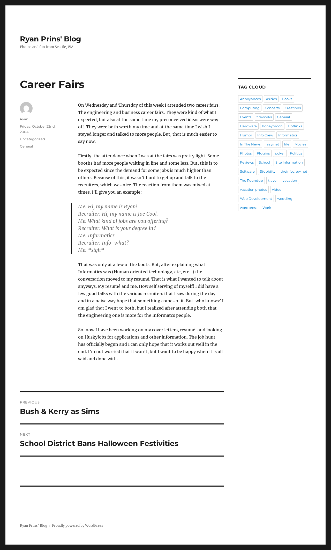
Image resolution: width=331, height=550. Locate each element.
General (26, 146)
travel (272, 180)
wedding (284, 198)
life (286, 144)
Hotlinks (295, 126)
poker (280, 153)
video (276, 189)
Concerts (272, 108)
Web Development (256, 198)
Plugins (263, 153)
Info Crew (265, 135)
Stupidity (267, 171)
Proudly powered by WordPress (77, 525)
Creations (293, 108)
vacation (290, 180)
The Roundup (251, 180)
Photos (246, 153)
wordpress (248, 208)
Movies (300, 144)
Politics (296, 153)
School (264, 162)
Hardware (248, 126)
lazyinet (272, 144)
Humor (246, 135)
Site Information (289, 162)
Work (266, 208)
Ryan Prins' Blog (50, 38)
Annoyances (250, 99)
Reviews (247, 162)
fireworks (264, 117)
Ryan (24, 119)
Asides (271, 99)
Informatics (287, 135)
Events (245, 117)
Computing (250, 108)
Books (287, 99)
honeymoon (272, 126)
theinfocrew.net (294, 171)
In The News (250, 144)
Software (247, 171)
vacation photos (253, 189)
